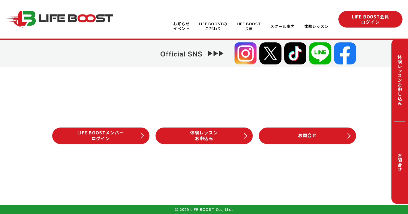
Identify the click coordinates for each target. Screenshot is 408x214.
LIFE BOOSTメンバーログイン (110, 135)
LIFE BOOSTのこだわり (212, 26)
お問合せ (399, 162)
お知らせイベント (179, 26)
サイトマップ (255, 185)
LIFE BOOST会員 (248, 26)
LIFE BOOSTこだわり (153, 166)
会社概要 (149, 185)
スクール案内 (282, 26)
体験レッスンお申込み (218, 135)
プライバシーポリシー (200, 185)
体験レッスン (316, 26)
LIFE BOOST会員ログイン (370, 19)
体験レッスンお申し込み (399, 80)
